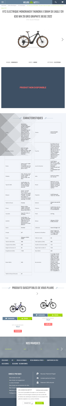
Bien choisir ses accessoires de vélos (19, 385)
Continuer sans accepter (42, 390)
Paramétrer (27, 403)
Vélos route (5, 360)
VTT (12, 360)
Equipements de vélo (52, 360)
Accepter (39, 403)
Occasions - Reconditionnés (20, 364)
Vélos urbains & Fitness (36, 360)
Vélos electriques (12, 5)
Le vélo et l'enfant (14, 382)
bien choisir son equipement (17, 380)
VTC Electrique (21, 5)
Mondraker (14, 62)
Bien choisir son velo (14, 377)
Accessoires (5, 364)
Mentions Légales (14, 390)
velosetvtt (3, 5)
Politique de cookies (14, 393)
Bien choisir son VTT (14, 388)
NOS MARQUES (33, 343)
